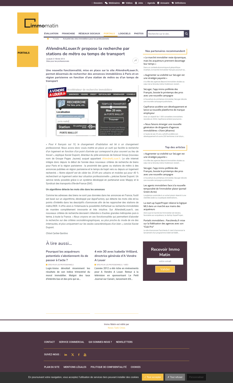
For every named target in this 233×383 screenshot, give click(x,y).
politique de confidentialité (109, 367)
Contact (49, 342)
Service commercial (71, 342)
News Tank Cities (116, 328)
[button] (52, 33)
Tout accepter (152, 377)
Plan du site (51, 367)
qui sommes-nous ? (100, 342)
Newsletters (124, 342)
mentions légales (75, 367)
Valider (165, 269)
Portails (56, 39)
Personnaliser (196, 377)
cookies (136, 367)
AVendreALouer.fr (111, 158)
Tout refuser (175, 377)
